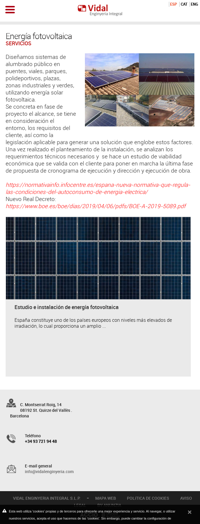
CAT (184, 4)
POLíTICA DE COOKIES (148, 498)
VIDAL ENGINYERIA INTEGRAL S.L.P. (46, 498)
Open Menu (10, 9)
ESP (173, 4)
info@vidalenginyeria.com (49, 471)
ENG (194, 4)
